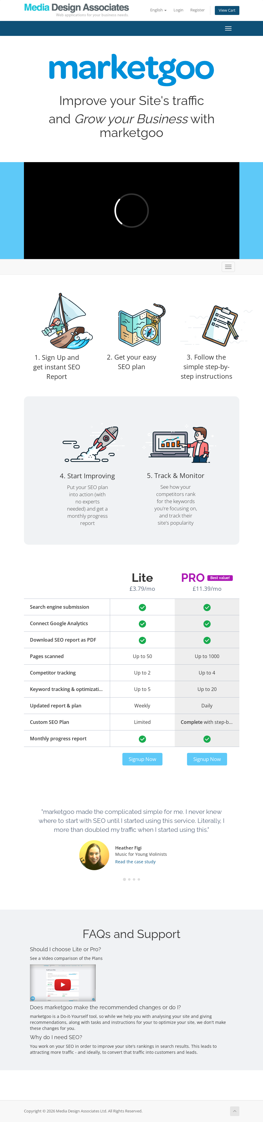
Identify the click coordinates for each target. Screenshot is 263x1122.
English (158, 10)
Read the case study (135, 861)
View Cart (227, 10)
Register (197, 10)
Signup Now (142, 759)
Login (178, 10)
